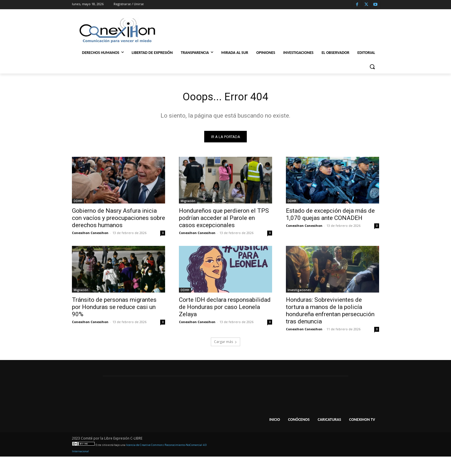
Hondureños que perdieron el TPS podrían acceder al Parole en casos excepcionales (224, 219)
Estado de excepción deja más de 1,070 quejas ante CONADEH (330, 216)
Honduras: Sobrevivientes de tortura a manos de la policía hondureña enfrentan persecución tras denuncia (330, 312)
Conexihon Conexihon (90, 234)
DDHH (78, 202)
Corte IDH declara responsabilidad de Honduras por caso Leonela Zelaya (225, 308)
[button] (372, 66)
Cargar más (225, 343)
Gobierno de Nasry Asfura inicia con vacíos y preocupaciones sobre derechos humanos (118, 219)
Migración (188, 202)
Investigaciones (299, 291)
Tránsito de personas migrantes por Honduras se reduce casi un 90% (114, 308)
